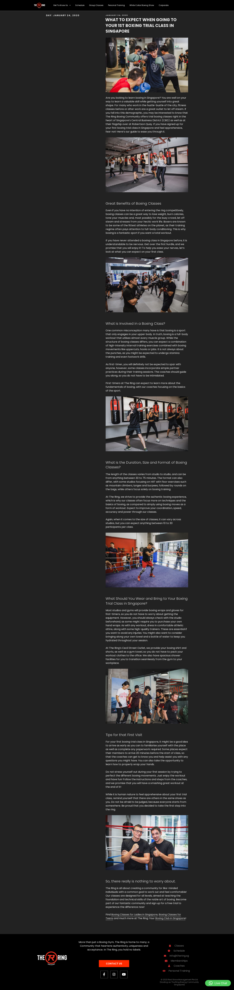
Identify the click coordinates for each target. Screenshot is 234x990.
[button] (218, 983)
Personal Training (116, 5)
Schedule (79, 5)
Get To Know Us (62, 5)
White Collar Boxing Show (141, 5)
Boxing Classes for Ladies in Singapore (134, 914)
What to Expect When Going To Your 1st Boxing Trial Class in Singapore (140, 25)
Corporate (163, 5)
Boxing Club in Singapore (170, 918)
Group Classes (96, 5)
